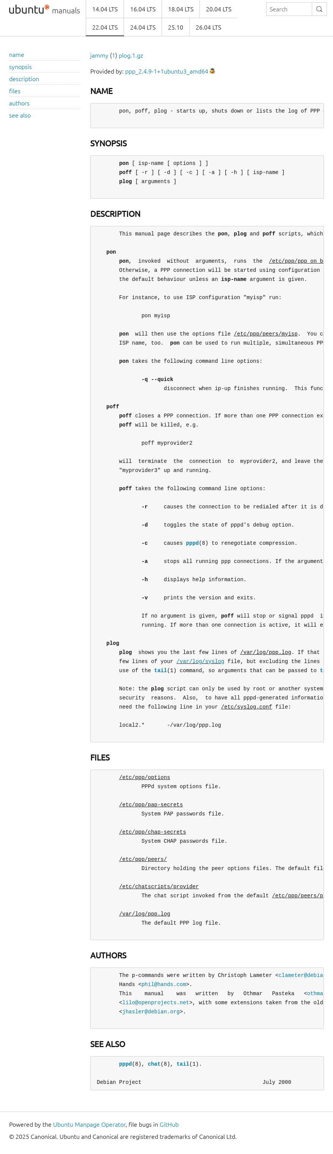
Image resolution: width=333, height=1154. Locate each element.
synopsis (20, 66)
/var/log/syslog (200, 661)
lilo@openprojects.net (156, 1002)
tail (160, 670)
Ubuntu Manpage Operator (89, 1124)
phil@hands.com (163, 984)
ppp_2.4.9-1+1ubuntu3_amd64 (166, 71)
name (16, 54)
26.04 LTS (208, 27)
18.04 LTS (180, 9)
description (24, 78)
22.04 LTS (105, 27)
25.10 (175, 27)
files (14, 91)
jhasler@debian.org (151, 1011)
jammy (99, 55)
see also (20, 115)
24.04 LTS (143, 27)
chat (154, 1064)
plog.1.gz (131, 55)
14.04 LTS (105, 9)
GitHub (169, 1124)
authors (19, 103)
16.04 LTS (143, 9)
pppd (192, 543)
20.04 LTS (218, 9)
